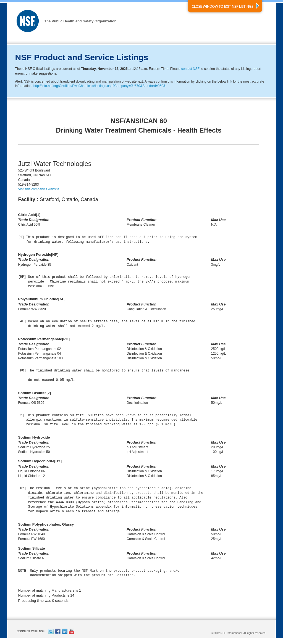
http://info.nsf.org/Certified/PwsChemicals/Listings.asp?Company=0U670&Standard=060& (99, 86)
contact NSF (190, 69)
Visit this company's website (38, 189)
